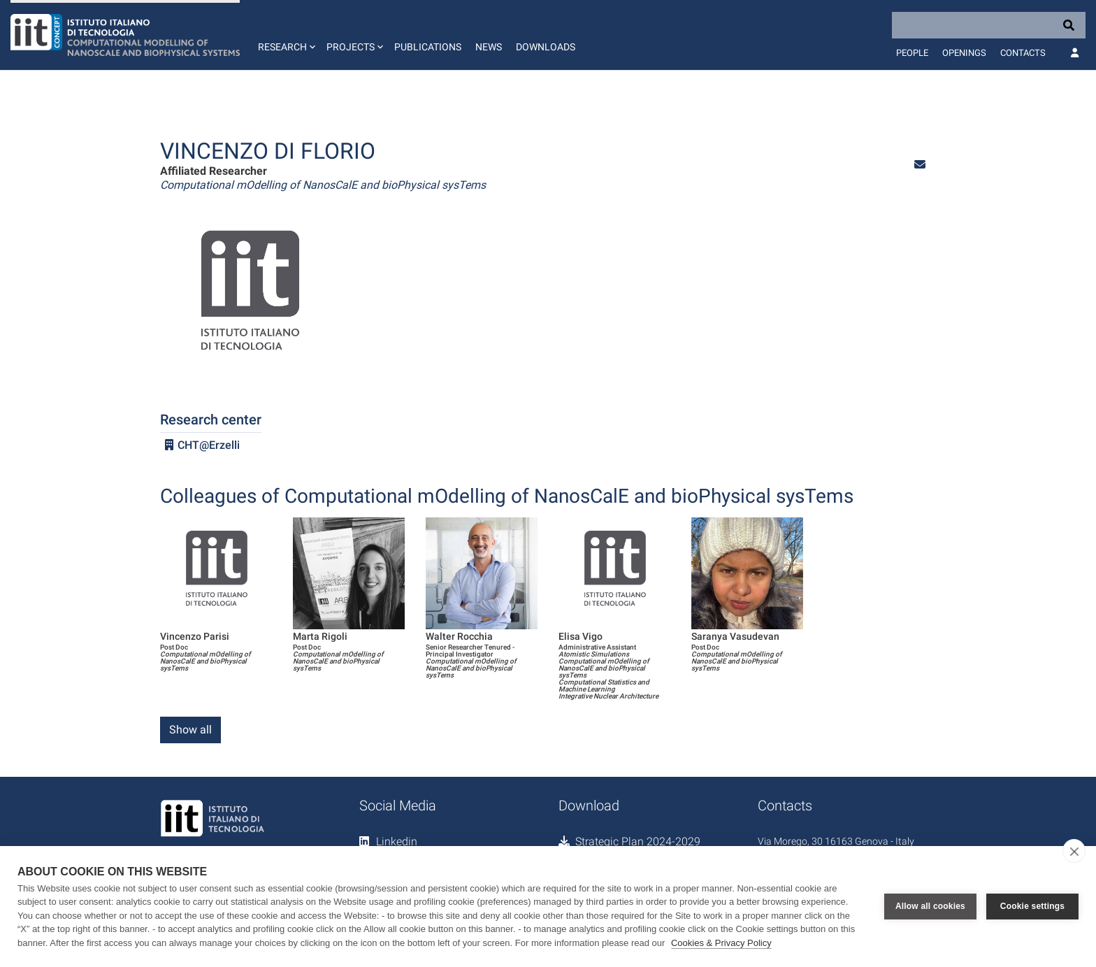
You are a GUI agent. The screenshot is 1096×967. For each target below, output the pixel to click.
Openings (964, 53)
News (488, 46)
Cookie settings (1032, 906)
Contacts (1023, 53)
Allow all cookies (930, 906)
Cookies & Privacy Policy (721, 943)
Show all (190, 729)
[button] (285, 35)
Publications (427, 46)
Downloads (545, 46)
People (912, 53)
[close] (1074, 851)
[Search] (989, 25)
